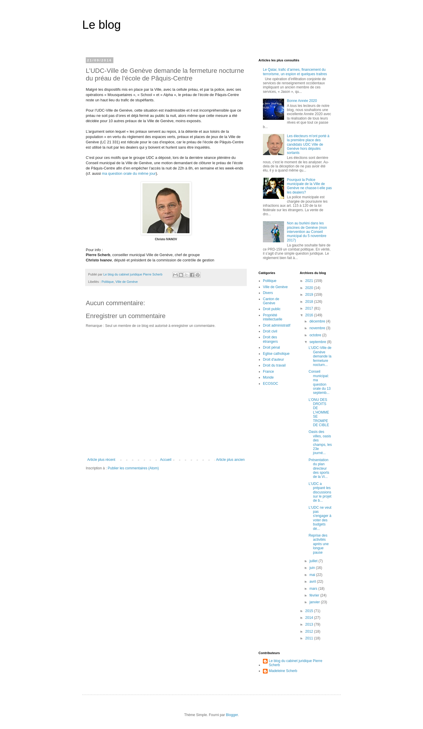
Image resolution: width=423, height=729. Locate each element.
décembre (317, 321)
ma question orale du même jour (129, 173)
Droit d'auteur (273, 359)
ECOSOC (270, 384)
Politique (108, 281)
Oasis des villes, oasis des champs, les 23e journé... (320, 442)
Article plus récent (101, 460)
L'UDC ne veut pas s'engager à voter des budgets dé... (319, 518)
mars (313, 589)
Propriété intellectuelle (272, 317)
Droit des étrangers (270, 339)
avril (313, 581)
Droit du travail (274, 365)
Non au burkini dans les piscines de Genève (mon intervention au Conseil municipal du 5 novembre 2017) (307, 231)
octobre (315, 335)
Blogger (232, 715)
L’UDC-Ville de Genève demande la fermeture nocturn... (319, 356)
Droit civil (270, 331)
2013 (309, 624)
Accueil (166, 460)
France (268, 371)
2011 (309, 638)
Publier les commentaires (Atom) (133, 468)
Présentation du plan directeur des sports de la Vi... (318, 468)
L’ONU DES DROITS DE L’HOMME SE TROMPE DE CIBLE (318, 412)
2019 (309, 295)
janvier (315, 602)
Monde (268, 377)
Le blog (101, 24)
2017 (309, 308)
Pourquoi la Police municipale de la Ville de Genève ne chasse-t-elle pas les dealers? (309, 186)
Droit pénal (271, 347)
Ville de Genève (126, 281)
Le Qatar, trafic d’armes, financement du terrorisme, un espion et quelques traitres (295, 72)
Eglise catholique (276, 354)
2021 (309, 281)
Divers (268, 293)
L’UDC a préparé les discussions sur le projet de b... (319, 492)
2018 (309, 302)
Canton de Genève (271, 301)
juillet (313, 561)
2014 (309, 618)
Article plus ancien (230, 460)
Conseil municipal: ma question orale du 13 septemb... (319, 382)
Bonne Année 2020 (302, 101)
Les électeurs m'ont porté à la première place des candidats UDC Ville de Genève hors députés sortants (308, 144)
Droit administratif (276, 325)
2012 (309, 631)
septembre (318, 342)
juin (312, 568)
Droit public (272, 309)
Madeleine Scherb (283, 671)
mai (312, 575)
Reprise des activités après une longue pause (318, 544)
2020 (309, 288)
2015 (309, 611)
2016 (309, 315)
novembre (317, 328)
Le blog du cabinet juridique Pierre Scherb (295, 663)
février (314, 595)
